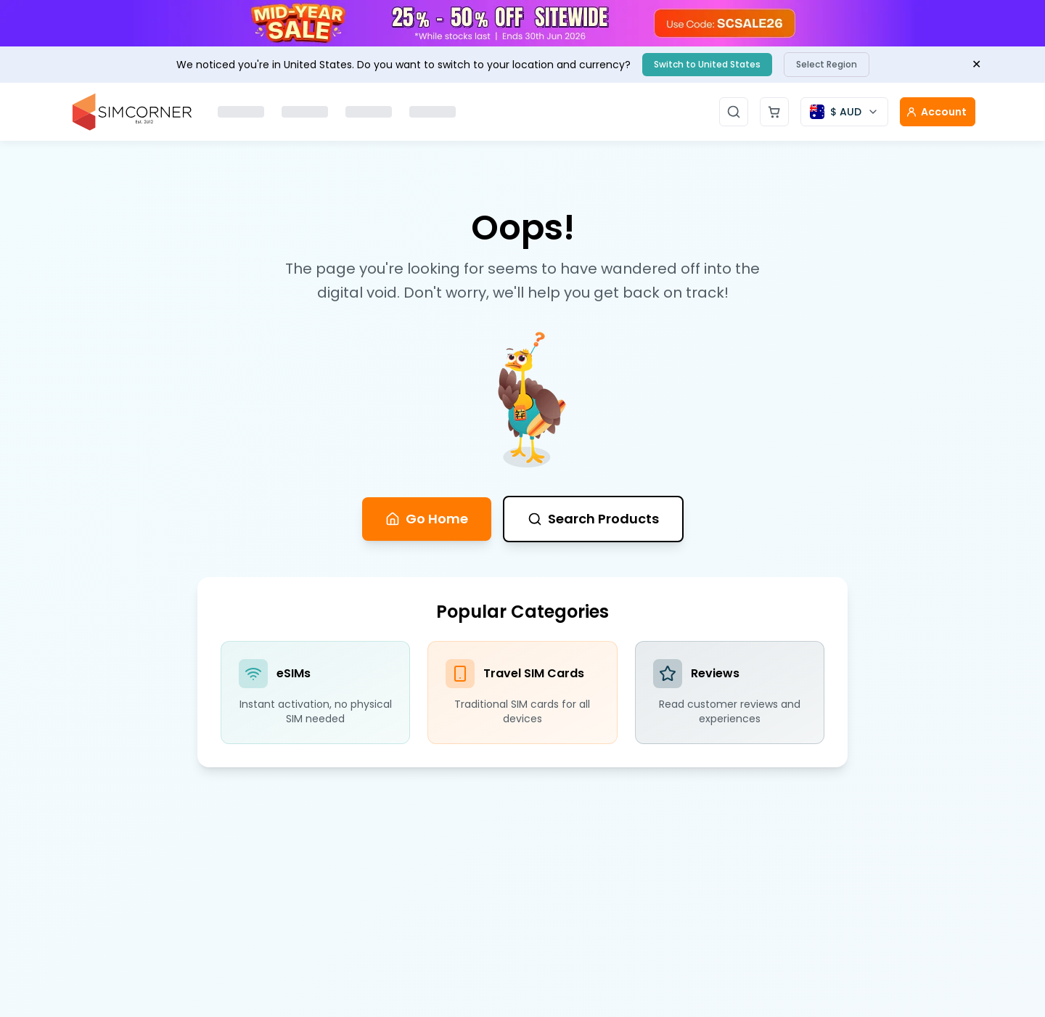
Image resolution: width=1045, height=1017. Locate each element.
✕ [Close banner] (976, 64)
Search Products (593, 519)
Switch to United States (707, 64)
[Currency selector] (844, 111)
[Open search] (733, 111)
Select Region (826, 64)
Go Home (426, 519)
